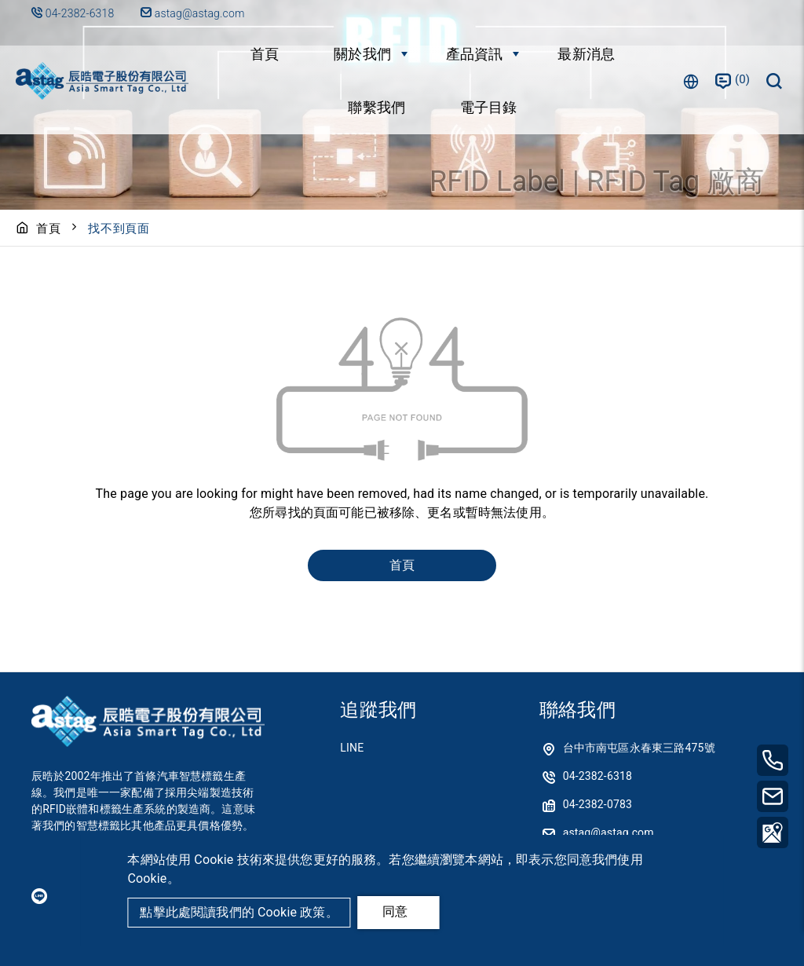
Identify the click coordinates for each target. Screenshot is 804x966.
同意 (394, 911)
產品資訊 (474, 54)
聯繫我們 (376, 107)
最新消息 (586, 54)
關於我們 (362, 54)
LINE (352, 747)
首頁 (264, 54)
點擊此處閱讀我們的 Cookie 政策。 (239, 912)
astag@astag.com (192, 13)
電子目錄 (488, 107)
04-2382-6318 (80, 13)
